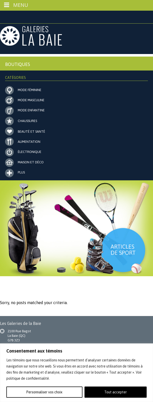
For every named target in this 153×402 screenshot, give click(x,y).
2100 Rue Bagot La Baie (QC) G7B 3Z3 (19, 335)
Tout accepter (115, 392)
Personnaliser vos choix (44, 392)
